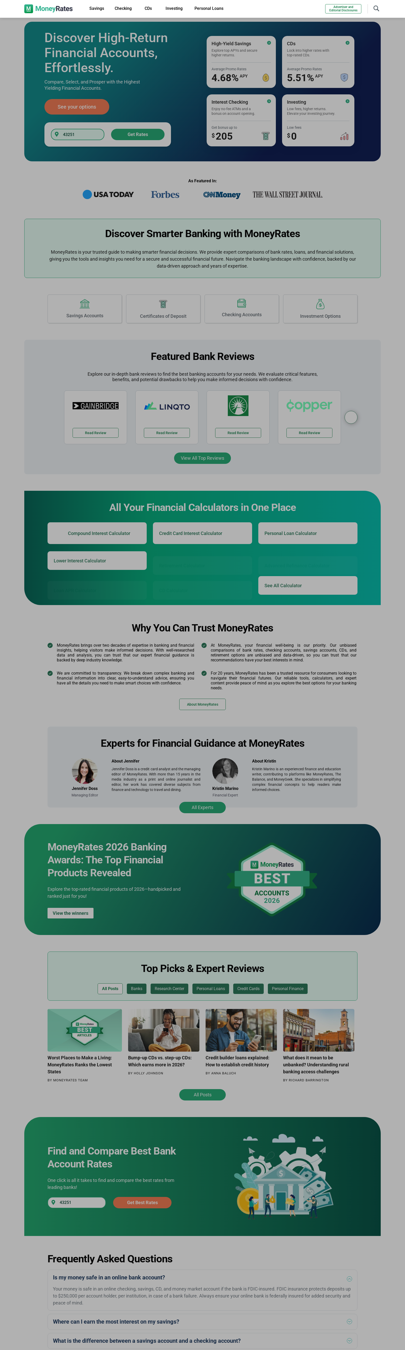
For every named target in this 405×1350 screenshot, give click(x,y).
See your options (77, 107)
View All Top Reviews (202, 458)
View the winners (70, 913)
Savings (96, 8)
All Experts (202, 807)
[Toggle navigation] (376, 8)
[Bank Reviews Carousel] (351, 417)
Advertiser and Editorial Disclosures (343, 8)
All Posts (203, 1094)
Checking (123, 8)
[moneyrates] (48, 8)
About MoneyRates (202, 704)
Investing (174, 8)
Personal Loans (208, 8)
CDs (148, 8)
